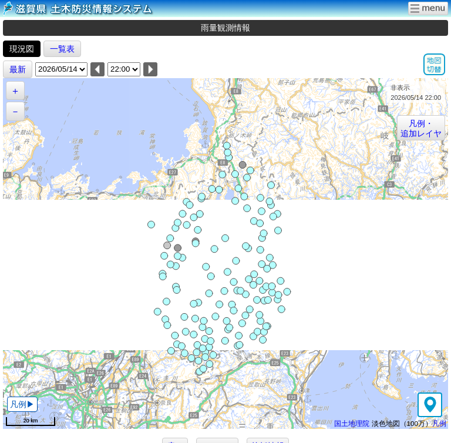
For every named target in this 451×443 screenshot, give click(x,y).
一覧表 (62, 48)
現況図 (21, 48)
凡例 (439, 423)
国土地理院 (351, 423)
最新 (17, 69)
